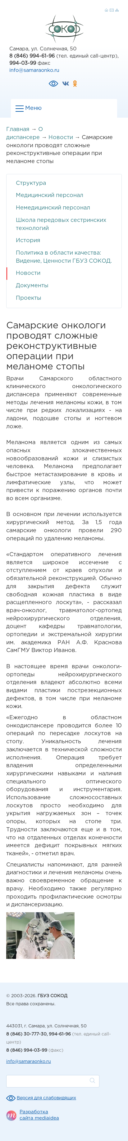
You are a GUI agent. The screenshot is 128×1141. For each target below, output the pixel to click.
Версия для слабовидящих (46, 1098)
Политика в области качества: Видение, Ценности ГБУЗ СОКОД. (64, 257)
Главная (18, 129)
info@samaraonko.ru (34, 70)
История (28, 240)
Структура (31, 183)
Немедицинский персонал (53, 207)
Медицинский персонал (49, 195)
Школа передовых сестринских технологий (61, 224)
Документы (32, 285)
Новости (60, 137)
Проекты (28, 298)
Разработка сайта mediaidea (39, 1115)
